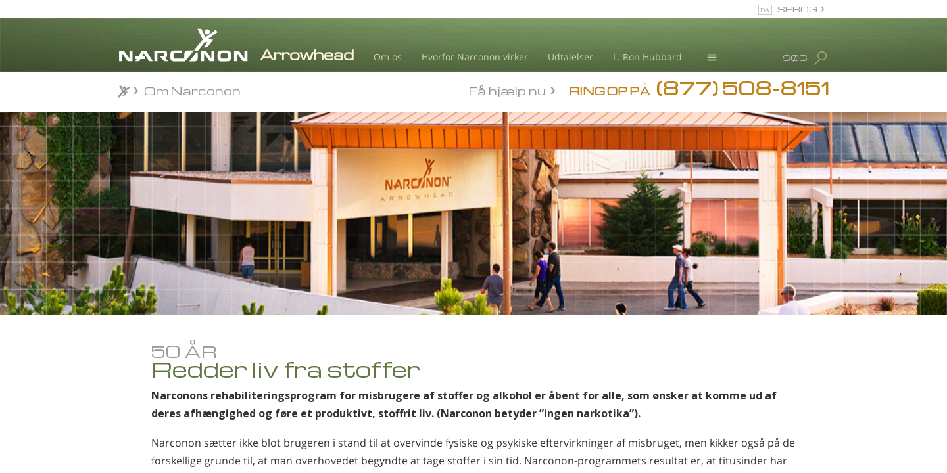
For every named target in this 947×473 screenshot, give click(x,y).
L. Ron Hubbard (647, 57)
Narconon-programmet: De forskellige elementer (190, 442)
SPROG (797, 8)
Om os (388, 57)
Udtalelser (570, 57)
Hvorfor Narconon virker (475, 57)
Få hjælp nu (507, 90)
